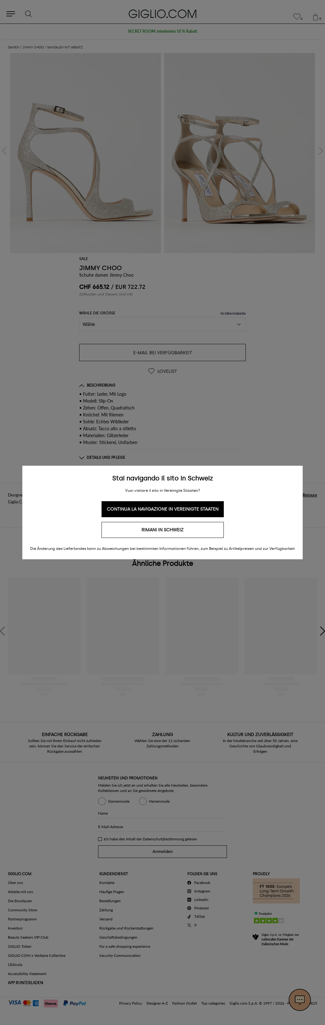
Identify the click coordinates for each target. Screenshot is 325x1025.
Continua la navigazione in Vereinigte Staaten (162, 509)
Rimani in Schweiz (162, 530)
